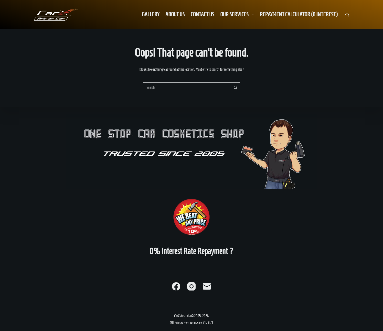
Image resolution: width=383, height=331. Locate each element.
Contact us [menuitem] (202, 14)
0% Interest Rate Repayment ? (191, 251)
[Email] (207, 286)
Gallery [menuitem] (150, 14)
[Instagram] (191, 286)
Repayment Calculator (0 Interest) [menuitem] (298, 14)
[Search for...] (187, 87)
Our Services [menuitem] (237, 14)
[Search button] (235, 87)
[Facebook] (176, 286)
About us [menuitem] (174, 14)
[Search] (347, 15)
